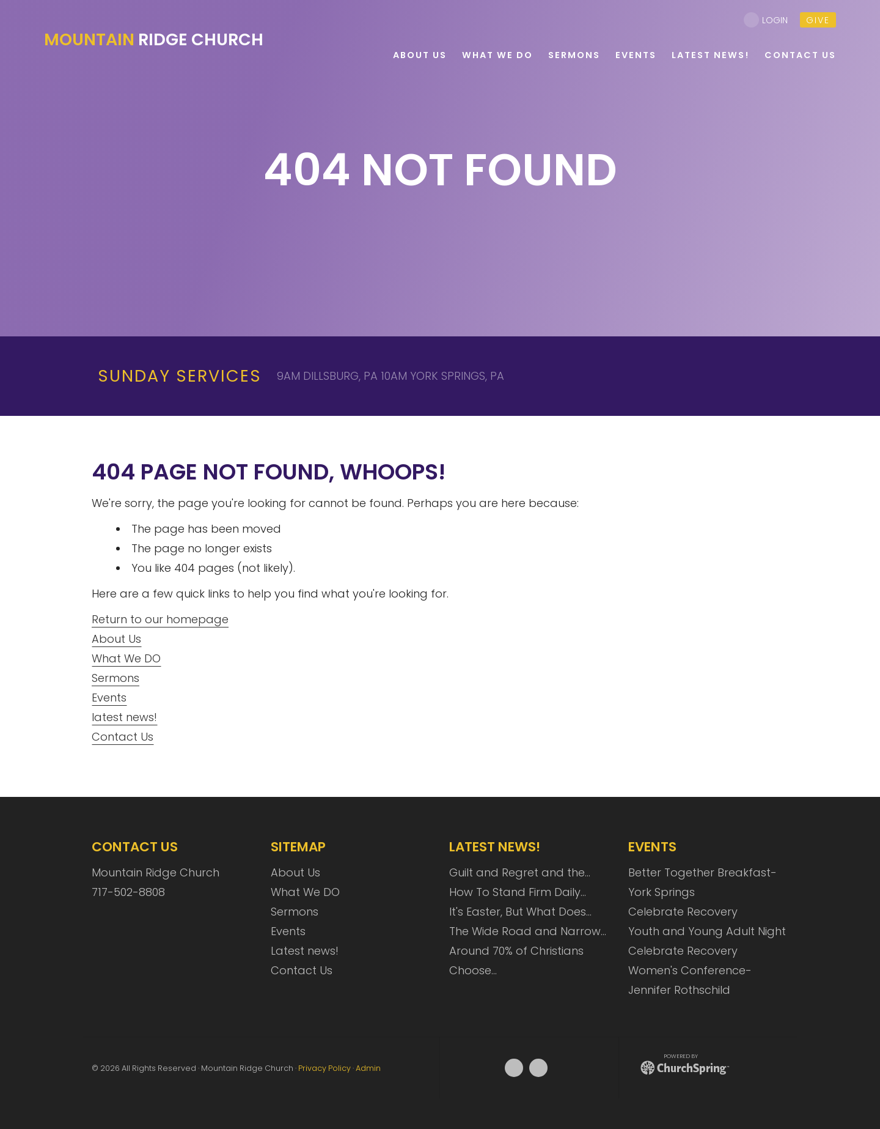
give (818, 20)
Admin (368, 1068)
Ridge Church (153, 39)
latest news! (124, 717)
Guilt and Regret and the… (519, 872)
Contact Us (122, 736)
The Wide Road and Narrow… (527, 931)
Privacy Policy (324, 1068)
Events (109, 697)
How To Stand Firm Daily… (517, 892)
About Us (116, 638)
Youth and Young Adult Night (707, 931)
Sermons (115, 678)
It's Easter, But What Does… (520, 911)
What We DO (126, 658)
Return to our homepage (160, 619)
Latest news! (305, 950)
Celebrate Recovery (683, 911)
